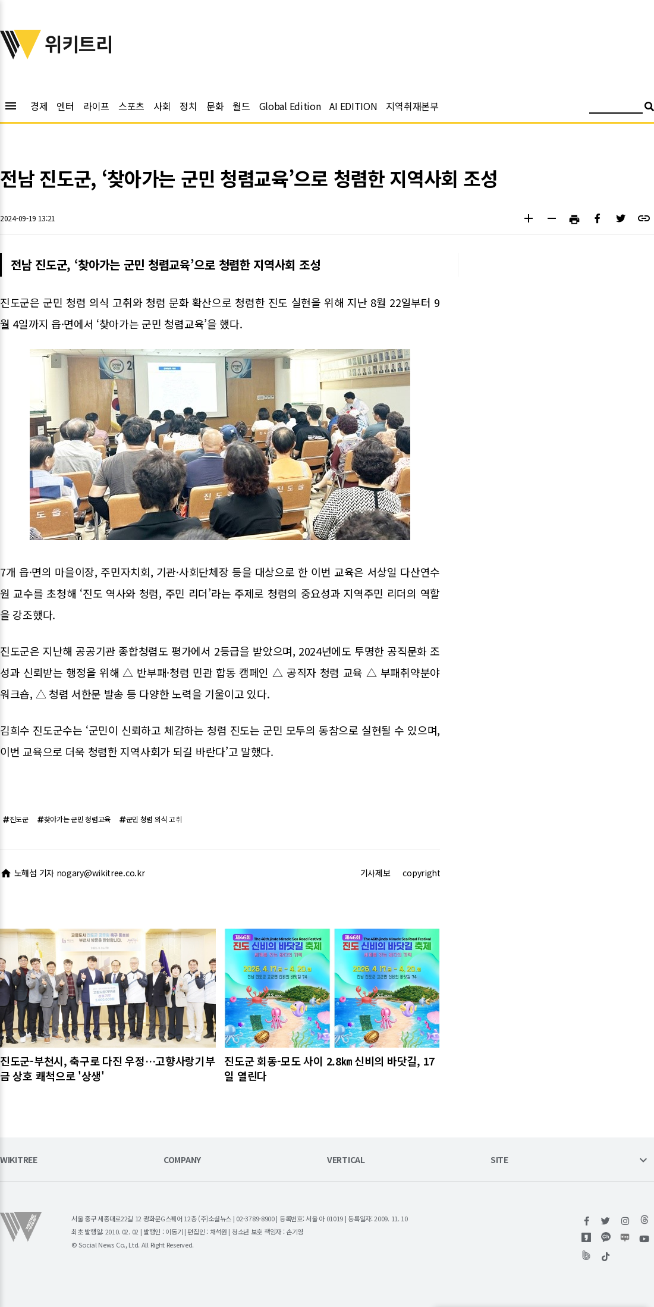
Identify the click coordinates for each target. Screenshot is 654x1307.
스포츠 (131, 106)
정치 (188, 106)
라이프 (96, 106)
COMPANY (182, 1160)
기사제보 (375, 873)
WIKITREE (18, 1160)
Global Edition (290, 106)
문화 (215, 106)
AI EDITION (353, 106)
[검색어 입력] (616, 108)
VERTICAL (346, 1160)
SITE (499, 1160)
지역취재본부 (412, 106)
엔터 (65, 106)
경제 (39, 106)
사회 (162, 106)
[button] (528, 219)
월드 (241, 106)
